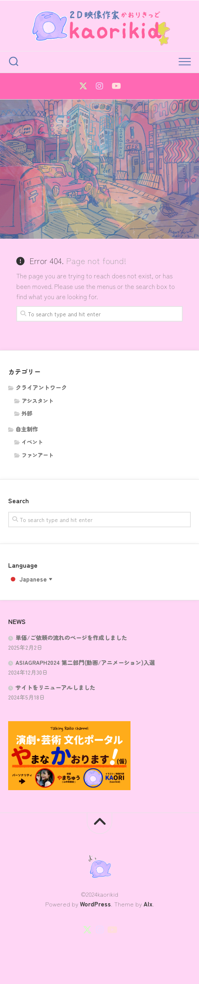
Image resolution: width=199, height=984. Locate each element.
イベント (32, 442)
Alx (148, 904)
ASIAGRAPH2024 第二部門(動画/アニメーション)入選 (85, 662)
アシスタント (37, 400)
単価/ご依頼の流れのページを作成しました (71, 637)
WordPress (95, 904)
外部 (27, 413)
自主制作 (26, 429)
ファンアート (37, 455)
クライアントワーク (41, 387)
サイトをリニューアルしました (55, 687)
